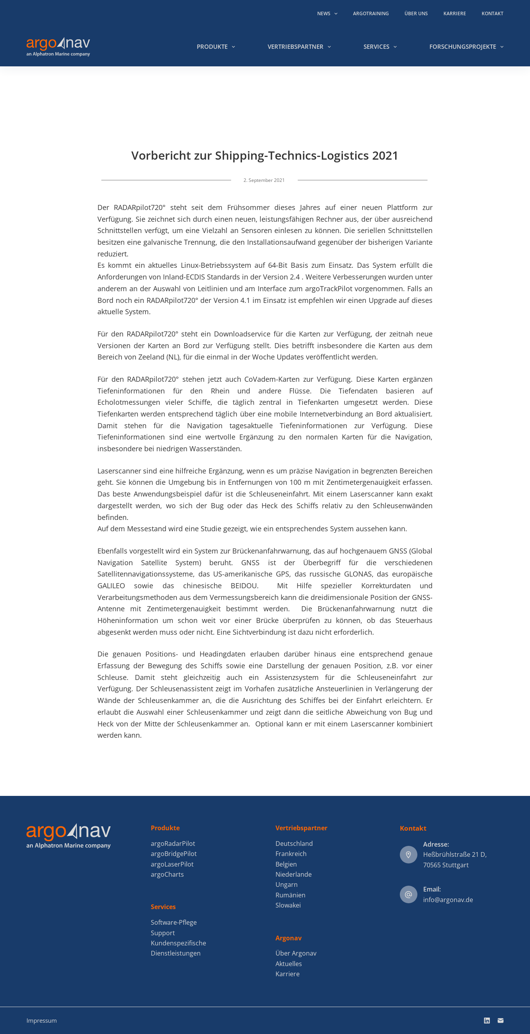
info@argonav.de (448, 899)
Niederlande (294, 874)
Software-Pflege (174, 922)
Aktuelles (289, 963)
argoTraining (371, 13)
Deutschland (294, 843)
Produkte (217, 47)
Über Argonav (296, 953)
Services (382, 47)
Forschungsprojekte (466, 47)
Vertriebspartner (301, 47)
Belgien (286, 864)
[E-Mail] (501, 1020)
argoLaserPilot (172, 864)
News (329, 13)
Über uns (416, 13)
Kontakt (493, 13)
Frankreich (291, 853)
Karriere (454, 13)
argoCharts (167, 874)
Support (163, 933)
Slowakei (288, 905)
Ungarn (287, 884)
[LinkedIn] (487, 1020)
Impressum (41, 1020)
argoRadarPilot (173, 843)
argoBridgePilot (174, 853)
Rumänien (291, 895)
